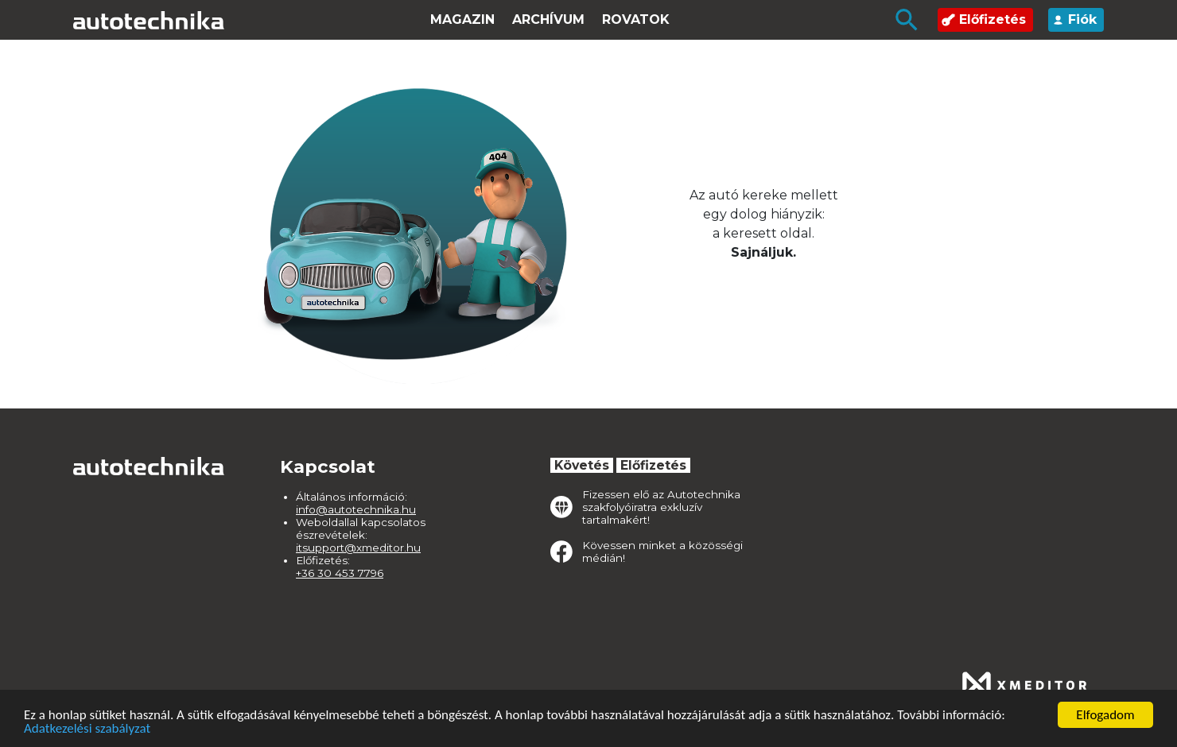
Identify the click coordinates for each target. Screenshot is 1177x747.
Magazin (462, 19)
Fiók (1074, 19)
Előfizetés (984, 19)
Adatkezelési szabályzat (87, 729)
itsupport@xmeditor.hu (358, 547)
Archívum (548, 19)
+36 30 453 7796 (339, 573)
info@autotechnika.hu (356, 509)
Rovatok (636, 19)
